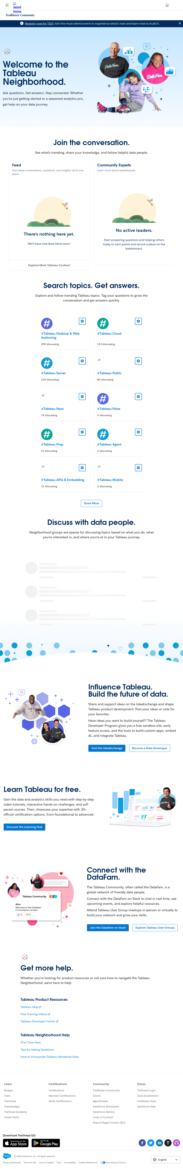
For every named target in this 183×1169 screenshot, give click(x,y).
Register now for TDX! (39, 23)
